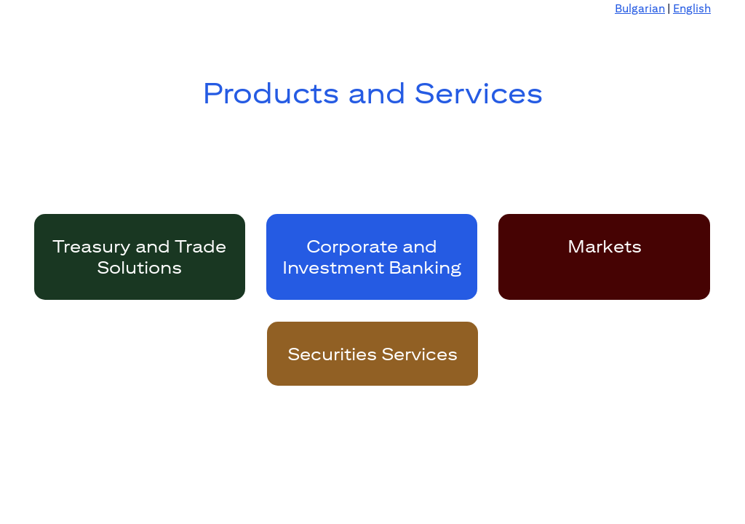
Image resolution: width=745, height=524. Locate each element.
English (692, 8)
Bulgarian (640, 8)
